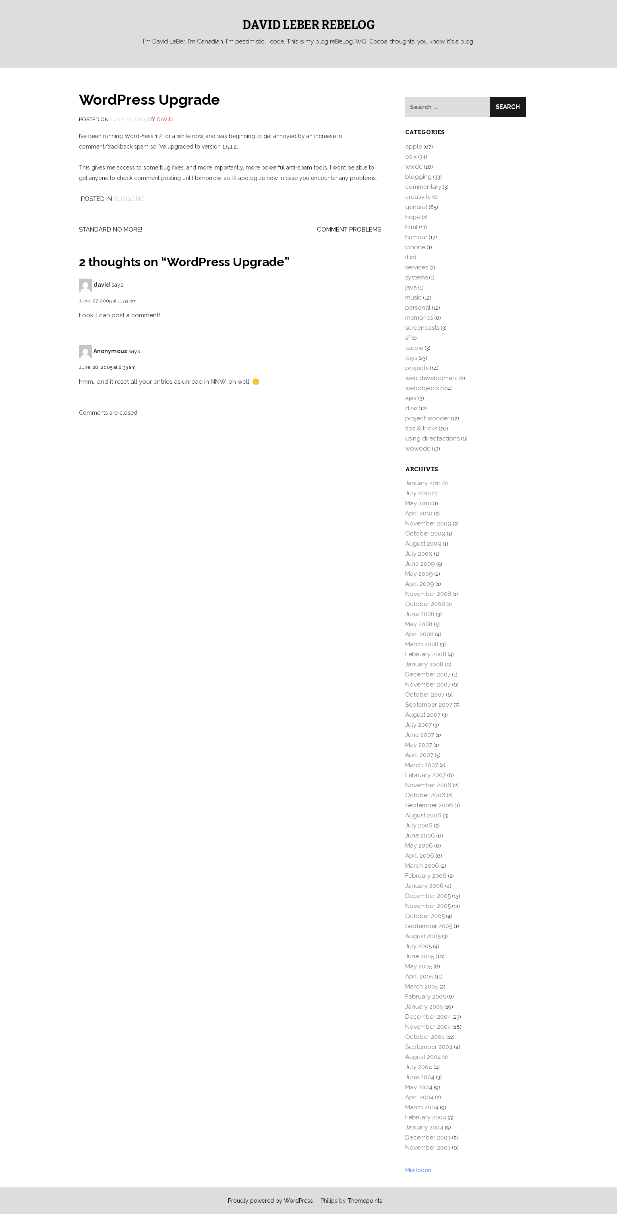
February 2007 (425, 775)
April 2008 (419, 634)
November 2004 (428, 1026)
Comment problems (349, 229)
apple (413, 146)
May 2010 (418, 503)
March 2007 (421, 765)
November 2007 (428, 684)
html (411, 227)
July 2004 (418, 1067)
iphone (415, 247)
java (411, 287)
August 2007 (423, 714)
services (416, 267)
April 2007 (419, 755)
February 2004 (425, 1117)
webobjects (422, 388)
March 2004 (422, 1107)
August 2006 (423, 815)
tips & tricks (421, 428)
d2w (411, 408)
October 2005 (425, 916)
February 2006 (426, 875)
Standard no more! (110, 229)
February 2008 (425, 654)
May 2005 (418, 966)
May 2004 (419, 1087)
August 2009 (423, 543)
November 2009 (428, 523)
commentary (423, 186)
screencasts (422, 327)
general (416, 207)
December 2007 (428, 674)
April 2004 (419, 1097)
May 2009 (419, 573)
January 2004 (424, 1127)
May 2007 (418, 745)
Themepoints (365, 1200)
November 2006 (428, 785)
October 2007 (425, 694)
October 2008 (425, 604)
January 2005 (424, 1006)
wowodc (418, 448)
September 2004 (429, 1047)
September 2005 (428, 926)
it (406, 257)
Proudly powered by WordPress (270, 1200)
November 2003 (428, 1147)
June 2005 (419, 956)
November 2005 (428, 906)
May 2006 (419, 845)
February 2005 (425, 996)
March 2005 (421, 986)
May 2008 (419, 624)
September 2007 (428, 704)
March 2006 (422, 865)
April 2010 (419, 513)
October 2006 (425, 795)
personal (418, 307)
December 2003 (428, 1137)
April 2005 (419, 976)
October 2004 (425, 1036)
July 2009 (419, 553)
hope (412, 217)
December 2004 (428, 1016)
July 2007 (418, 724)
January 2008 (424, 664)
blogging (129, 199)
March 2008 (422, 644)
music (413, 297)
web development (431, 378)
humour (416, 237)
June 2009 (420, 563)
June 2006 (420, 835)
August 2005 (423, 936)
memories (419, 317)
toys (411, 358)
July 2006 (419, 825)
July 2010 (418, 493)
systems (416, 277)
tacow (414, 348)
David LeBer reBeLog (308, 25)
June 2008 (420, 614)
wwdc (413, 166)
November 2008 (428, 594)
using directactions (432, 438)
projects (417, 368)
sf (407, 337)
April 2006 (419, 855)
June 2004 (420, 1077)
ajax (411, 398)
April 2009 (419, 583)
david (165, 119)
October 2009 (425, 533)
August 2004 (423, 1057)
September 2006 (429, 805)
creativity (418, 197)
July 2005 (418, 946)
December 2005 (428, 896)
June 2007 (419, 734)
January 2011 (423, 483)
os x (411, 156)
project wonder (427, 418)
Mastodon (418, 1170)
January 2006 (424, 885)
